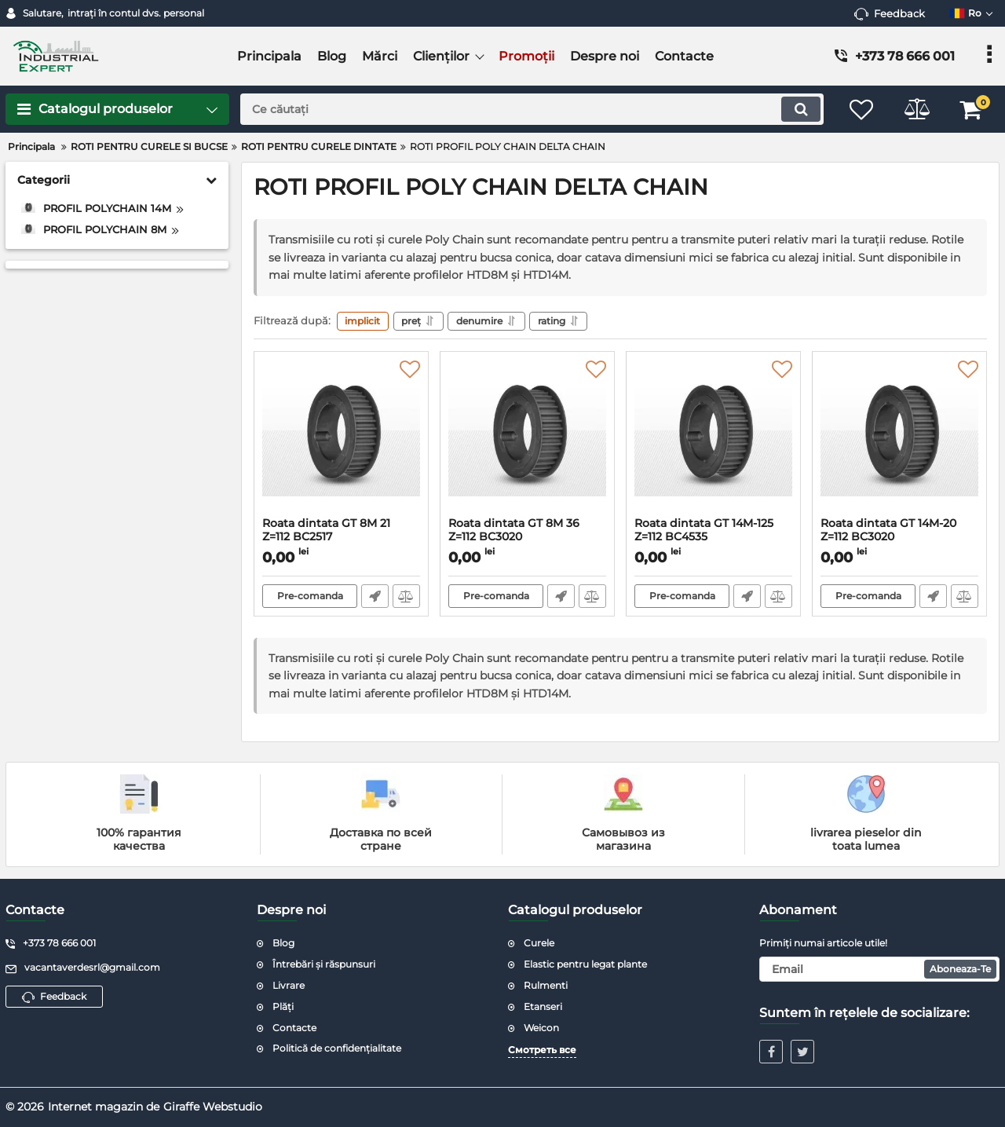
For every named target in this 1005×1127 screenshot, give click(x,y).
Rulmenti (546, 985)
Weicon (541, 1028)
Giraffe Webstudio (212, 1107)
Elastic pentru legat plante (585, 964)
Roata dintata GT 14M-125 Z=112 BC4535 (713, 538)
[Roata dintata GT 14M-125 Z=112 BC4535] (713, 439)
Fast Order (375, 597)
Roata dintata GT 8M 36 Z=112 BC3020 (527, 538)
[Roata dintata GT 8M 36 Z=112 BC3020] (527, 439)
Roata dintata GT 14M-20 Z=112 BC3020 (899, 538)
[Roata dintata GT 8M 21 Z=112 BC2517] (341, 439)
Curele (539, 944)
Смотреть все (542, 1050)
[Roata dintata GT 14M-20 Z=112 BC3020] (899, 439)
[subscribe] (879, 969)
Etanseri (543, 1006)
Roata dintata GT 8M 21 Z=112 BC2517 (341, 538)
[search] (532, 109)
